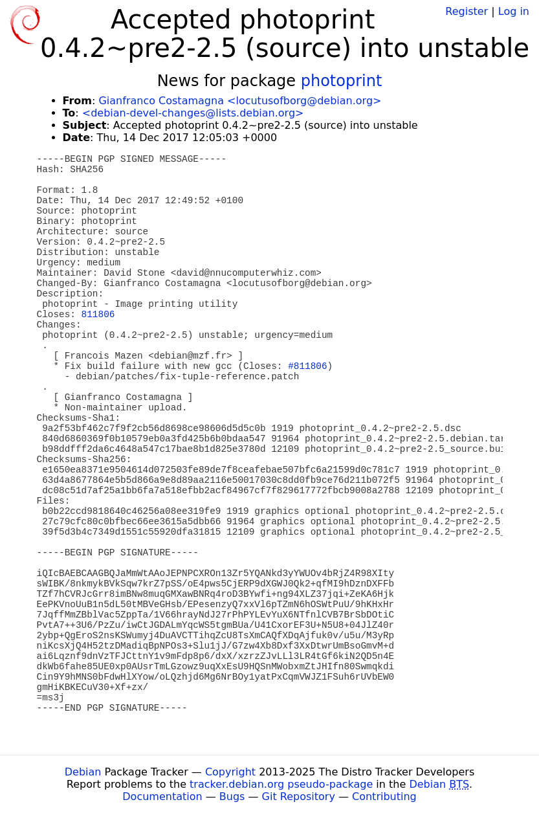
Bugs (232, 796)
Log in (513, 11)
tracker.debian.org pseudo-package (281, 784)
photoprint (341, 81)
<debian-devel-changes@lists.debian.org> (193, 113)
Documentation (162, 796)
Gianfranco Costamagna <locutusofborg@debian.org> (239, 101)
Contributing (384, 796)
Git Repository (298, 796)
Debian (83, 772)
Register (466, 11)
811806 (98, 314)
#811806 (307, 366)
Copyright (230, 772)
